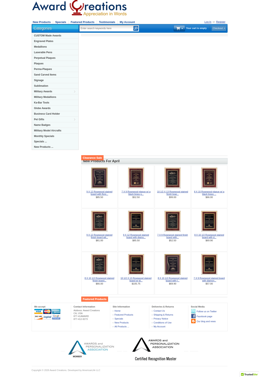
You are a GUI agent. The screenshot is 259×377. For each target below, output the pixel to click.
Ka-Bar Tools (41, 102)
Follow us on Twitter (207, 311)
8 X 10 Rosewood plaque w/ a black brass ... (209, 192)
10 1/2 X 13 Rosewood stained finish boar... (172, 192)
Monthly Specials (44, 136)
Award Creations (58, 370)
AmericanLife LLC (91, 370)
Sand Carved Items (45, 74)
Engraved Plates (43, 41)
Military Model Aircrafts (47, 130)
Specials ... (40, 141)
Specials (60, 22)
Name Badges (42, 125)
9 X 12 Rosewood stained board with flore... (99, 192)
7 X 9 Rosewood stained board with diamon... (209, 279)
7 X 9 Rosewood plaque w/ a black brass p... (136, 192)
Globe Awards (42, 108)
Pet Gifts (39, 119)
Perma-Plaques (43, 69)
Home (118, 311)
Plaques (39, 63)
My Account (127, 22)
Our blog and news (206, 321)
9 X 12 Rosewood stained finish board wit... (99, 236)
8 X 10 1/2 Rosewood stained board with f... (172, 279)
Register (221, 21)
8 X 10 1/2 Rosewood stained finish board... (99, 279)
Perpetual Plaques (45, 57)
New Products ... (43, 146)
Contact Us (159, 311)
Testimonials (107, 22)
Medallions (40, 46)
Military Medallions (45, 97)
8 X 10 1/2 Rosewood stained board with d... (209, 236)
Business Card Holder (47, 113)
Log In (207, 21)
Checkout (218, 28)
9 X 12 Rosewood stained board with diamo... (136, 236)
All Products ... (122, 326)
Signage (39, 80)
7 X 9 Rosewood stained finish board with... (172, 236)
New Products (42, 22)
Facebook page (204, 316)
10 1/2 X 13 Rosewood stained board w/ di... (136, 279)
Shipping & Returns (163, 314)
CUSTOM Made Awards (47, 35)
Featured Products (82, 22)
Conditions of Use (163, 322)
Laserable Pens (43, 52)
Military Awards (43, 91)
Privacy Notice (161, 318)
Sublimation (41, 85)
